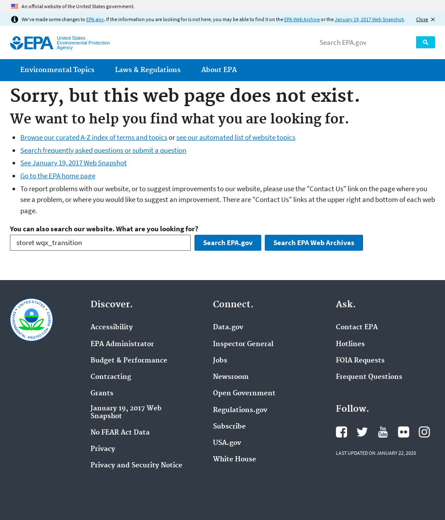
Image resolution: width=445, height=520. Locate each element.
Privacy (103, 449)
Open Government (244, 393)
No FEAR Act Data (120, 433)
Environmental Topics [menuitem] (57, 70)
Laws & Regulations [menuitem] (148, 70)
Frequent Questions (369, 377)
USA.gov (227, 443)
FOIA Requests (360, 361)
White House (234, 459)
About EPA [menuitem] (219, 70)
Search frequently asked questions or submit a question (103, 150)
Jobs (220, 361)
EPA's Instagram (424, 432)
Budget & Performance (129, 361)
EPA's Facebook (341, 432)
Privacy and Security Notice (136, 466)
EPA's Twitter (362, 432)
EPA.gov (95, 19)
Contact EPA (357, 327)
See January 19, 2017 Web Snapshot (73, 162)
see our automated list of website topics (235, 137)
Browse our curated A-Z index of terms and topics (93, 137)
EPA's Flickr (403, 432)
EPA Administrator (122, 344)
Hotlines (350, 344)
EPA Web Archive (302, 19)
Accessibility (112, 327)
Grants (102, 393)
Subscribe (229, 427)
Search (425, 42)
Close (422, 19)
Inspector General (243, 344)
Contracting (111, 377)
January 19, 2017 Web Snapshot (369, 19)
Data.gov (228, 327)
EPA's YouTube (383, 432)
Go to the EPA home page (57, 175)
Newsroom (231, 377)
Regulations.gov (240, 410)
